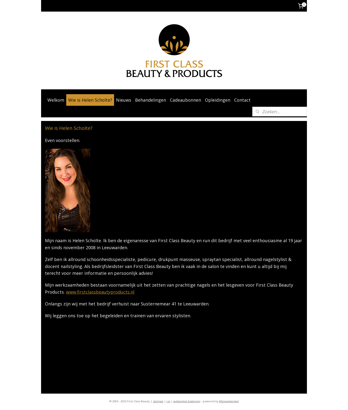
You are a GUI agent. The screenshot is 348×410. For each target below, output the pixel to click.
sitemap (158, 401)
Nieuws (123, 100)
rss (168, 401)
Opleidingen (217, 100)
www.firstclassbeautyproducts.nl (100, 292)
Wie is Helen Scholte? (90, 100)
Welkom (55, 100)
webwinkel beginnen (186, 401)
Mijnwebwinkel (229, 401)
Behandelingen (150, 100)
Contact (242, 100)
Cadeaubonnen (185, 100)
